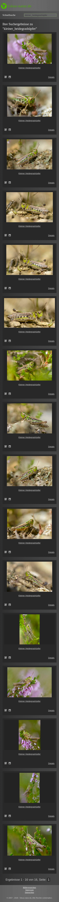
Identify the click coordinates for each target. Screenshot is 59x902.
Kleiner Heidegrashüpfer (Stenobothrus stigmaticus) (7, 77)
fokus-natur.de (20, 6)
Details (51, 77)
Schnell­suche (9, 15)
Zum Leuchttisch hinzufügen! (10, 77)
